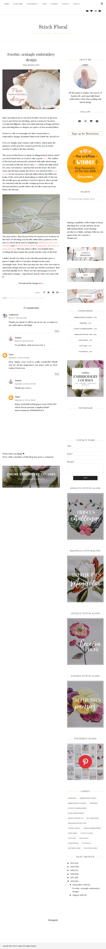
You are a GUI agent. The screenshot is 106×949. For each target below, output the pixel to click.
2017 (72, 877)
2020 (72, 866)
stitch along (87, 833)
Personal (72, 798)
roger (17, 396)
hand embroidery (24, 298)
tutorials (83, 351)
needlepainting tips (83, 334)
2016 (72, 881)
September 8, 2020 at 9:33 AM (25, 384)
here (44, 158)
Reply (57, 331)
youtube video (90, 848)
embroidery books (88, 798)
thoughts (83, 838)
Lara (11, 354)
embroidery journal (83, 317)
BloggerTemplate (31, 946)
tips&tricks (73, 843)
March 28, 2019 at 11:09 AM (24, 341)
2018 (72, 874)
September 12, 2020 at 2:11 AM (25, 400)
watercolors (74, 848)
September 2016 (80, 884)
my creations (38, 298)
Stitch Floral (53, 26)
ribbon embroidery (92, 828)
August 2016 (78, 895)
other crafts (74, 828)
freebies (11, 298)
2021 (72, 863)
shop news (83, 340)
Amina (18, 337)
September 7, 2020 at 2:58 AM (19, 358)
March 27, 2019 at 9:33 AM (17, 318)
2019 (72, 870)
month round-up (75, 818)
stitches (83, 346)
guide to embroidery (83, 329)
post (36, 164)
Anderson (13, 314)
